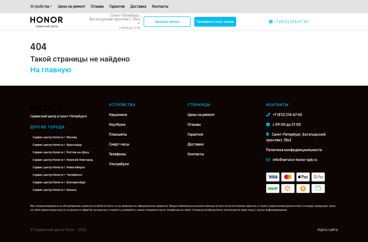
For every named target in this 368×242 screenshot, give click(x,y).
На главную (50, 69)
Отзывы (97, 6)
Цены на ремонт (71, 6)
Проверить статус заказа (215, 22)
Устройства (39, 6)
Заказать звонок (167, 22)
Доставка (138, 6)
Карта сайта (328, 229)
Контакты (160, 6)
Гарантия (117, 6)
